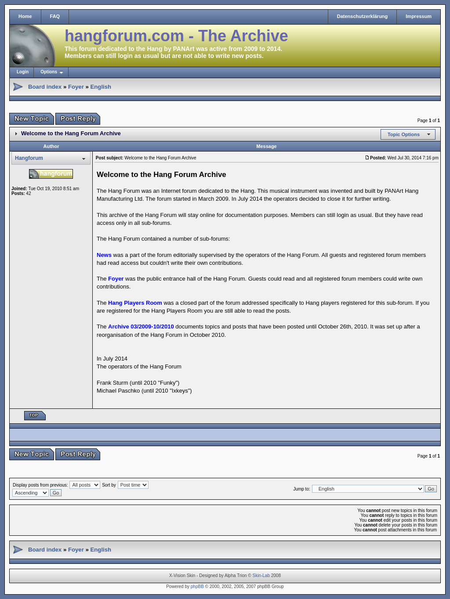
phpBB (197, 586)
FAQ (55, 16)
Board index (45, 86)
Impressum (419, 16)
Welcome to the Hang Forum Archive (71, 133)
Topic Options (404, 134)
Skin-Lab (261, 575)
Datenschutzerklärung (362, 16)
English (100, 86)
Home (25, 16)
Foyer (76, 86)
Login (23, 71)
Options (48, 71)
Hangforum (29, 158)
